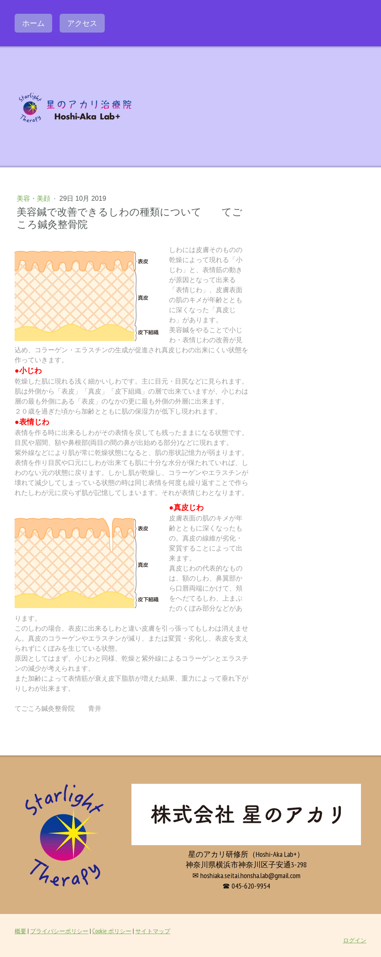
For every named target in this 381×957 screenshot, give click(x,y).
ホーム (33, 23)
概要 (20, 931)
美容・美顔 (34, 198)
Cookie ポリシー (111, 931)
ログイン (354, 940)
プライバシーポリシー (59, 931)
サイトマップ (152, 931)
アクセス (82, 23)
